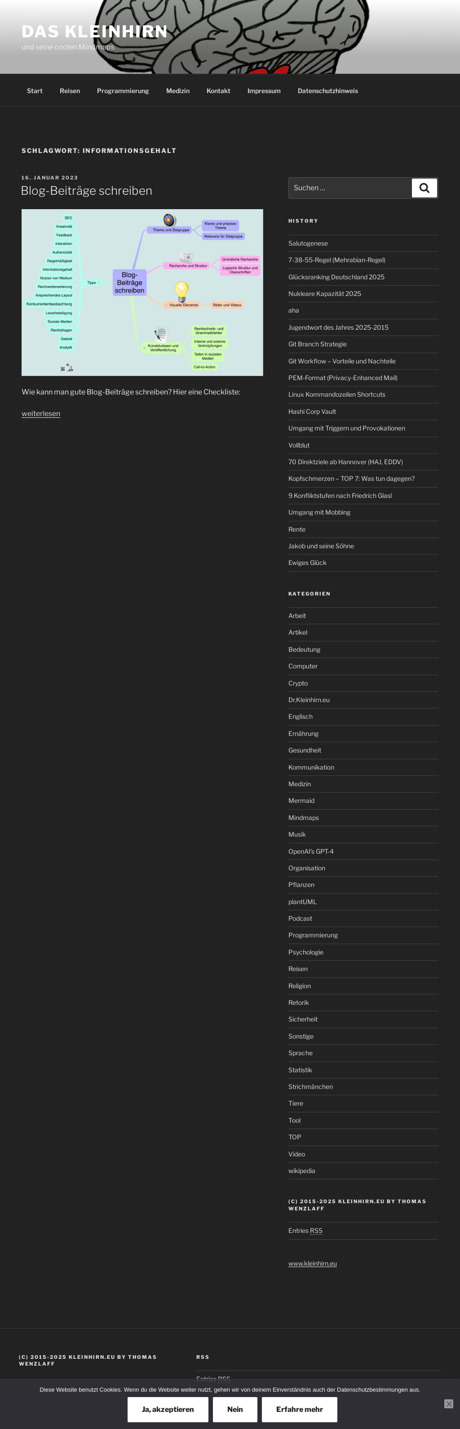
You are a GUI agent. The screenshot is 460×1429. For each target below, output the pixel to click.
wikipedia (301, 1170)
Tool (294, 1120)
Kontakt (218, 90)
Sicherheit (303, 1019)
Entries (305, 1230)
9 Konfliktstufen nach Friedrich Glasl (340, 495)
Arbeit (297, 615)
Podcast (300, 918)
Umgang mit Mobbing (319, 512)
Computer (303, 666)
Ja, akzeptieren (168, 1409)
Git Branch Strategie (317, 344)
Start (35, 90)
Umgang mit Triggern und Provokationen (346, 428)
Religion (299, 986)
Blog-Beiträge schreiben (86, 190)
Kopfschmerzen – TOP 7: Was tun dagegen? (351, 478)
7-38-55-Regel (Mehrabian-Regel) (336, 260)
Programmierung (123, 90)
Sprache (300, 1053)
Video (296, 1154)
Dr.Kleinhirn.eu (309, 699)
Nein (235, 1409)
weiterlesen (41, 413)
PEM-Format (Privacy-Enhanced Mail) (343, 377)
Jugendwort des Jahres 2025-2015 (338, 327)
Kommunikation (311, 767)
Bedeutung (304, 649)
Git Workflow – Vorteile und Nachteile (342, 361)
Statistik (300, 1070)
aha (293, 310)
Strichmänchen (310, 1086)
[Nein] (448, 1403)
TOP (294, 1137)
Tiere (295, 1103)
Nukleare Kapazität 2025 (324, 293)
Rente (296, 529)
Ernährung (303, 733)
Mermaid (301, 800)
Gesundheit (304, 750)
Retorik (298, 1002)
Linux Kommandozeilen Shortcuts (336, 394)
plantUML (302, 901)
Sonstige (301, 1036)
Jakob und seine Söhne (321, 546)
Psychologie (305, 952)
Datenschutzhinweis (328, 90)
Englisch (300, 716)
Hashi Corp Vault (312, 411)
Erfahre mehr (299, 1409)
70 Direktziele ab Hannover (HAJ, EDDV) (345, 462)
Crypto (298, 683)
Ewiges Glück (307, 562)
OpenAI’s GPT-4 (311, 851)
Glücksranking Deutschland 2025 (336, 277)
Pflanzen (301, 884)
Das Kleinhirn (95, 31)
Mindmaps (303, 817)
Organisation (306, 868)
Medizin (178, 90)
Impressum (264, 90)
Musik (297, 834)
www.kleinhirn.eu (312, 1263)
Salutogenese (308, 243)
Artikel (297, 632)
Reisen (70, 90)
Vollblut (299, 445)
